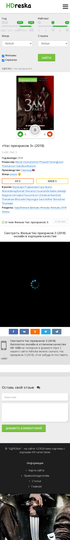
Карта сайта (36, 470)
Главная (36, 486)
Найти (46, 57)
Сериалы (11, 60)
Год (4, 18)
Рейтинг (43, 18)
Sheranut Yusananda (37, 191)
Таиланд (26, 170)
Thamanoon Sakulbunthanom (19, 166)
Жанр (5, 36)
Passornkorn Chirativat (37, 195)
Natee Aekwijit (58, 191)
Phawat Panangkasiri (51, 162)
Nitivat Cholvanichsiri (27, 162)
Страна (43, 36)
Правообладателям (36, 475)
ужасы (13, 174)
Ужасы (6, 211)
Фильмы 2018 (58, 207)
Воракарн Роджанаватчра (28, 187)
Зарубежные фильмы (27, 207)
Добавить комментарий (24, 428)
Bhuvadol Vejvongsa (26, 199)
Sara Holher (45, 199)
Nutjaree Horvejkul (12, 195)
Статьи (36, 481)
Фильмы (10, 55)
